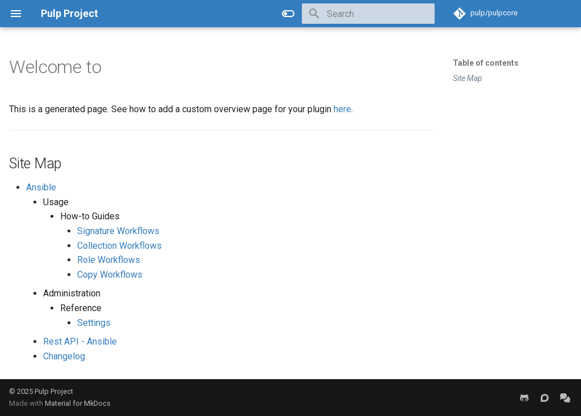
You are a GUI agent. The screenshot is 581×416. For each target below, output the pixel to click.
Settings (94, 322)
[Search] (368, 13)
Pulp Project (54, 391)
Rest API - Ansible (80, 341)
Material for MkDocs (78, 403)
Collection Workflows (119, 245)
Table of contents (486, 62)
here (342, 109)
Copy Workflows (109, 274)
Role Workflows (108, 259)
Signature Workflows (118, 231)
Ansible (41, 187)
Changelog (64, 356)
